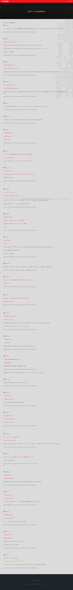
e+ (4, 144)
